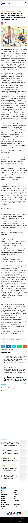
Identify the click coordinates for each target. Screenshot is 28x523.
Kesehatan (16, 494)
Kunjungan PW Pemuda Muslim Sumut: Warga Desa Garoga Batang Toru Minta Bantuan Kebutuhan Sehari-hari (10, 462)
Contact (8, 518)
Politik (16, 502)
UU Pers (18, 518)
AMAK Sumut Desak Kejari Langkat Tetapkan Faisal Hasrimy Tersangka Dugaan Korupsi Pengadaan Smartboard (10, 453)
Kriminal (18, 7)
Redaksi (22, 518)
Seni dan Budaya (5, 504)
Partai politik (21, 11)
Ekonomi (3, 492)
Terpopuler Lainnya (14, 482)
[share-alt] (3, 346)
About (5, 518)
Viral (15, 506)
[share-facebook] (8, 346)
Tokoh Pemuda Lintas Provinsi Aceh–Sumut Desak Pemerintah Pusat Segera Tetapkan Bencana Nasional (10, 469)
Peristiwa (3, 502)
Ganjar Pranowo (15, 11)
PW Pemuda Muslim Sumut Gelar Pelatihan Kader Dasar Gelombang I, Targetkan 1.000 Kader (11, 478)
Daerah (4, 7)
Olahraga (3, 498)
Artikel (16, 490)
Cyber (15, 518)
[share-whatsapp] (19, 346)
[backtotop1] (27, 522)
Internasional (4, 494)
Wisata (2, 508)
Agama (22, 7)
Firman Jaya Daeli (8, 11)
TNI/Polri (3, 506)
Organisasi (9, 7)
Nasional (16, 496)
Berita (3, 11)
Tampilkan (24, 383)
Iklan (12, 518)
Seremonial (17, 504)
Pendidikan (16, 500)
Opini (15, 498)
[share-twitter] (14, 346)
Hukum (14, 7)
